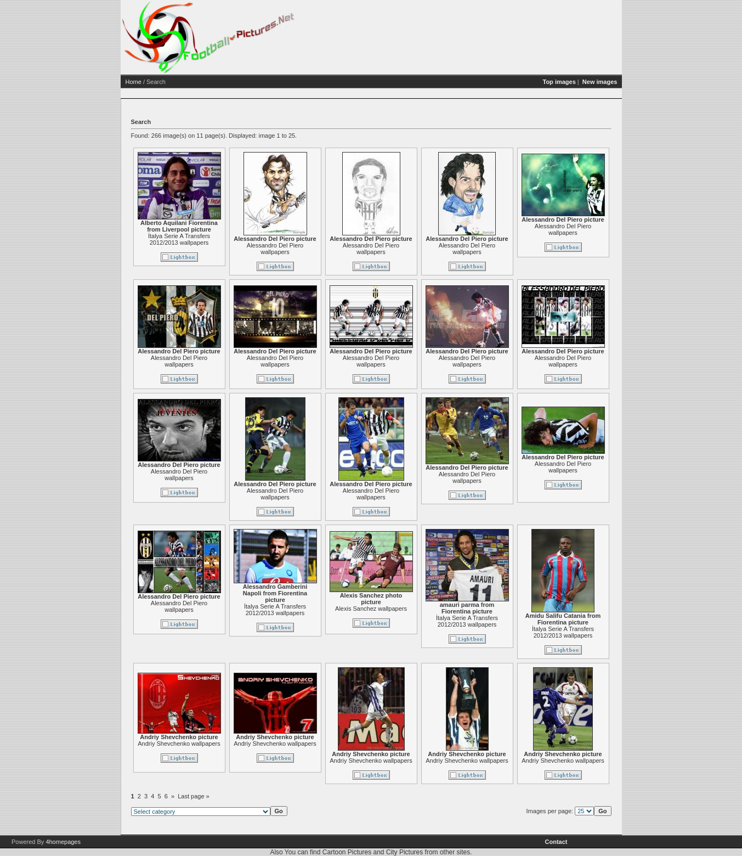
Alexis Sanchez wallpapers (371, 608)
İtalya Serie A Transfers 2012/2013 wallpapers (179, 239)
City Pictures (404, 852)
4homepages (63, 841)
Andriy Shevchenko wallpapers (179, 743)
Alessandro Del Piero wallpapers (275, 248)
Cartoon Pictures (346, 852)
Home (133, 81)
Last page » (193, 796)
